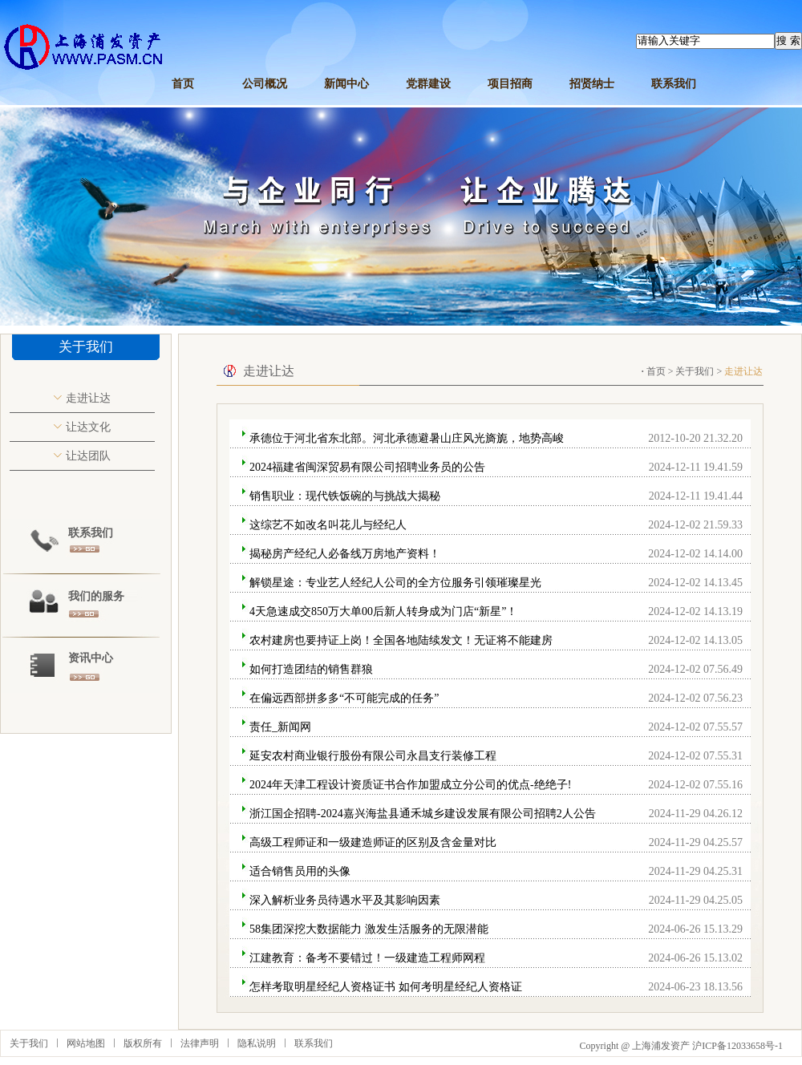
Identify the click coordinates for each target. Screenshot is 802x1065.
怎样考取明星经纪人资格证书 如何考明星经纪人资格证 (385, 987)
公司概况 (264, 84)
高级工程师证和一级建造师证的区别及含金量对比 (372, 842)
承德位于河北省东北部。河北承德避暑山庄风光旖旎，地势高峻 (406, 438)
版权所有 (143, 1043)
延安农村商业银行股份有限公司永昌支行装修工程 (372, 756)
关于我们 (694, 371)
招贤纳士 (591, 84)
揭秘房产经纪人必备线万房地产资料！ (344, 554)
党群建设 (428, 84)
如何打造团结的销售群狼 (311, 669)
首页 (183, 84)
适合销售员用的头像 (299, 871)
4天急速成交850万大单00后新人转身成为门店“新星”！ (383, 611)
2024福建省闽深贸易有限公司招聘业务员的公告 (367, 467)
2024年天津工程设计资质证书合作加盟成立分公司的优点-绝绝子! (410, 785)
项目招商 (510, 84)
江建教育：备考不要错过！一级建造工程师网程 (367, 958)
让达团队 (88, 456)
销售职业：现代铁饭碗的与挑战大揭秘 (344, 496)
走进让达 (88, 398)
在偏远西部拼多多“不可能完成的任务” (344, 698)
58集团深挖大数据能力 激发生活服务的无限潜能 (368, 929)
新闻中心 (346, 84)
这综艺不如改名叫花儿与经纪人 (328, 525)
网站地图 (86, 1043)
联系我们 (673, 84)
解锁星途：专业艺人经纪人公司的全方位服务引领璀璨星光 (395, 583)
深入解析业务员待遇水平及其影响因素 (344, 900)
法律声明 (199, 1043)
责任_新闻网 (280, 727)
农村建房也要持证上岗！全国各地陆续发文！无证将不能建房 (401, 640)
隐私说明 (256, 1043)
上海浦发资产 (661, 1045)
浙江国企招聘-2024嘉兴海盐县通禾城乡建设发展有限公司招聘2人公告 (422, 814)
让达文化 (88, 427)
